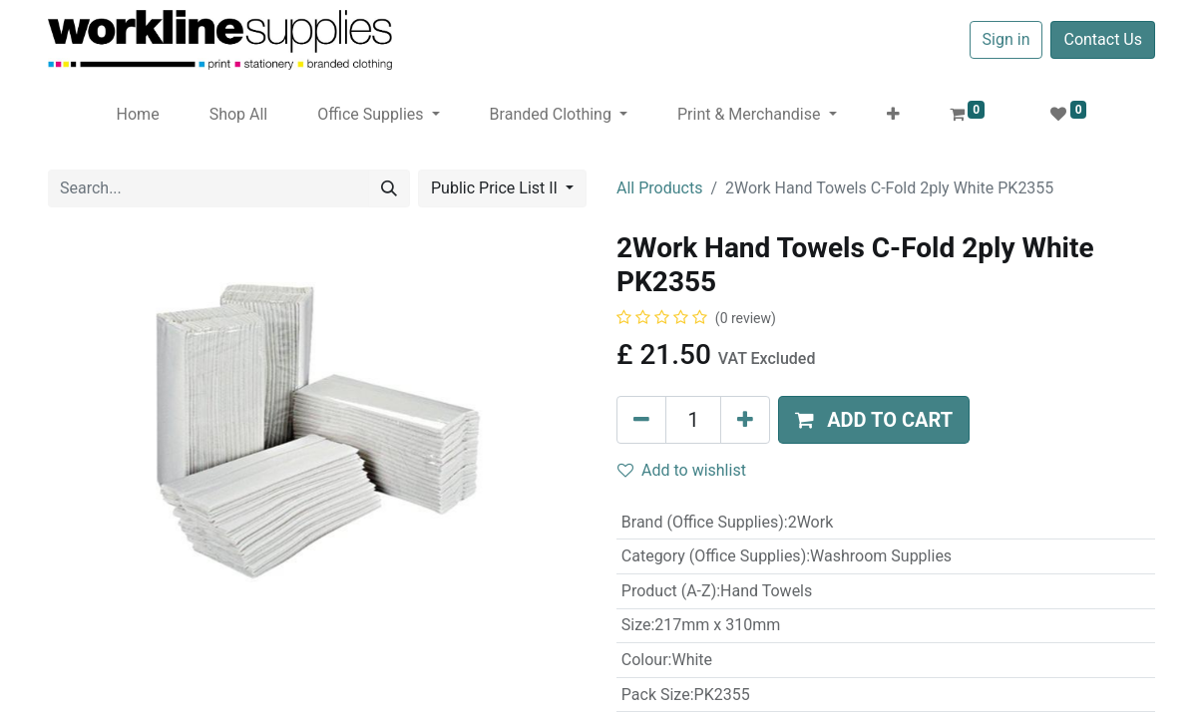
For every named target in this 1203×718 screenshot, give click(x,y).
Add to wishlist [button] (681, 470)
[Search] (389, 188)
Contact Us (1102, 39)
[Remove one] (641, 420)
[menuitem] (138, 115)
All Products (659, 188)
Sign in (1006, 39)
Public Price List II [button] (496, 188)
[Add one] (745, 420)
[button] (893, 115)
